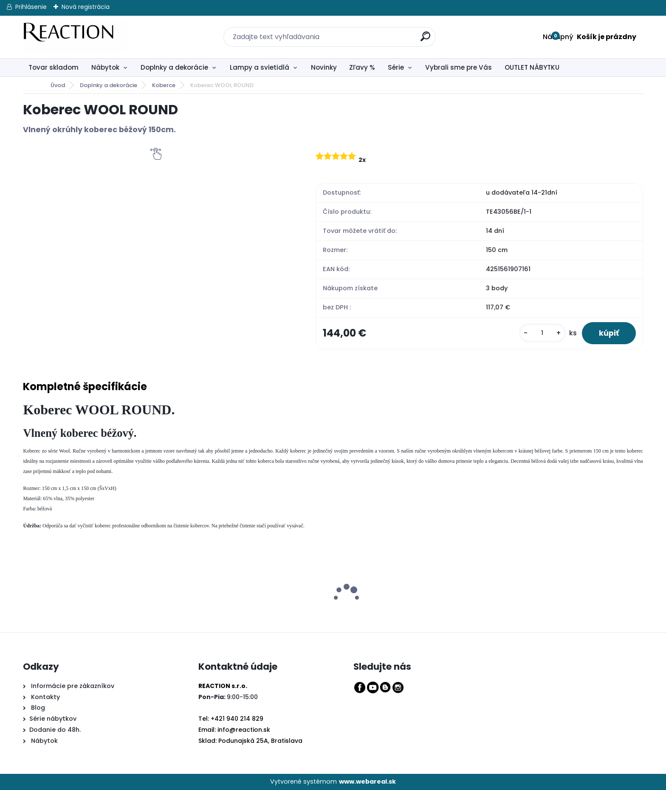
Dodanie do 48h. (55, 729)
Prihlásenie (31, 7)
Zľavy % (362, 67)
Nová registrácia (86, 7)
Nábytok (105, 67)
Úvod (58, 85)
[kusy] (542, 333)
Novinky (324, 67)
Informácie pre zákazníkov (71, 686)
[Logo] (75, 37)
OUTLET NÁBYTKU (532, 67)
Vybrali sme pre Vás (458, 67)
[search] (420, 31)
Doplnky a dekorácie (174, 67)
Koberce (163, 85)
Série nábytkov (52, 718)
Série (396, 67)
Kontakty (45, 697)
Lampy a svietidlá (259, 67)
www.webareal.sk (367, 781)
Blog (37, 707)
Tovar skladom (53, 67)
